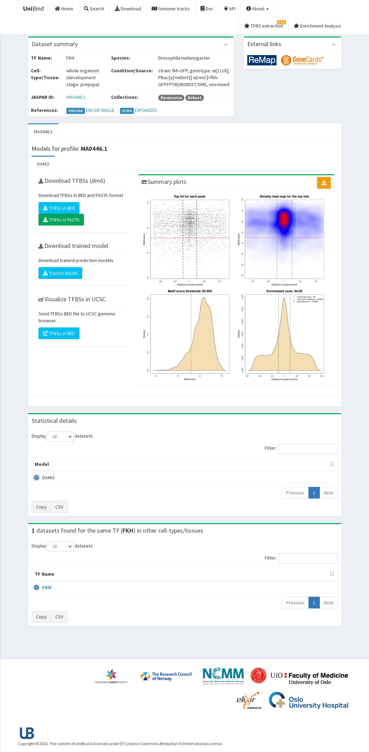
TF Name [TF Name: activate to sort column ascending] (41, 577)
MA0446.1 (76, 97)
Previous (295, 493)
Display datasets (62, 436)
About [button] (257, 9)
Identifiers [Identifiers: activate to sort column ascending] (283, 581)
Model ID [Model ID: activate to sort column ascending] (112, 464)
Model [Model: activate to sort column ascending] (42, 464)
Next (328, 493)
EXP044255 (146, 110)
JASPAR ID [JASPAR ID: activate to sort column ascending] (317, 577)
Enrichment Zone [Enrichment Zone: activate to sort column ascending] (155, 464)
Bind (33, 8)
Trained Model (60, 273)
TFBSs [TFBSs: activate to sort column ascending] (196, 464)
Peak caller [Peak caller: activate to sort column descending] (75, 464)
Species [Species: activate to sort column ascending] (238, 581)
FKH (39, 594)
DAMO (43, 164)
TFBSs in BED (59, 208)
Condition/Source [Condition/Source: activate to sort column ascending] (151, 581)
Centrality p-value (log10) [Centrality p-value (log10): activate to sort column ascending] (297, 464)
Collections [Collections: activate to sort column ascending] (203, 581)
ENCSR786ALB (100, 110)
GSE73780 (281, 594)
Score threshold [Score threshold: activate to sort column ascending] (235, 464)
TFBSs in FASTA (61, 220)
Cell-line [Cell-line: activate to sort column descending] (72, 581)
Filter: (301, 448)
